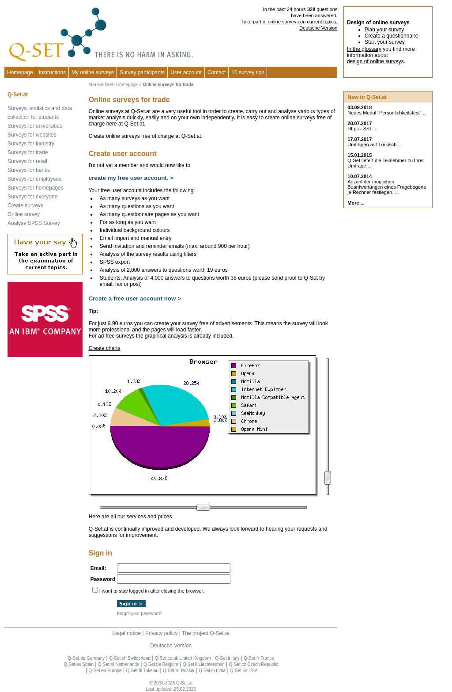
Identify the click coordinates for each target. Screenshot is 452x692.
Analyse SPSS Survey (34, 223)
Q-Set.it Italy (227, 658)
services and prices (149, 516)
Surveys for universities (35, 126)
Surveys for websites (32, 135)
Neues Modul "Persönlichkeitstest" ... (387, 112)
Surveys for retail (27, 161)
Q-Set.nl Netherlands (118, 664)
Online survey (24, 214)
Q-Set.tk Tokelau (142, 670)
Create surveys (25, 205)
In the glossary (364, 49)
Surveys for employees (34, 179)
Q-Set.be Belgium (160, 664)
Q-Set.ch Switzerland (130, 658)
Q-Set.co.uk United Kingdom (183, 658)
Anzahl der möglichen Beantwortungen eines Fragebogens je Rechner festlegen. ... (386, 187)
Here (94, 516)
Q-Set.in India (212, 670)
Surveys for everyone (32, 197)
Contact (216, 72)
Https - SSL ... (362, 128)
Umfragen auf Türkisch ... (374, 144)
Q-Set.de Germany (86, 658)
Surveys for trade (28, 152)
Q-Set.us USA (244, 670)
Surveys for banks (29, 170)
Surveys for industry (31, 144)
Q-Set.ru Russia (178, 670)
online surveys (283, 21)
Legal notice (126, 633)
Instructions (52, 72)
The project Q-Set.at (206, 633)
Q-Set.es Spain (79, 664)
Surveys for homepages (36, 188)
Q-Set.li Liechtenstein (204, 664)
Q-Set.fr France (259, 658)
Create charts (105, 348)
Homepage (20, 72)
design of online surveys (375, 61)
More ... (356, 202)
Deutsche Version (318, 27)
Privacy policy (161, 633)
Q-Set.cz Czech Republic (254, 664)
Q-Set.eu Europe (105, 670)
